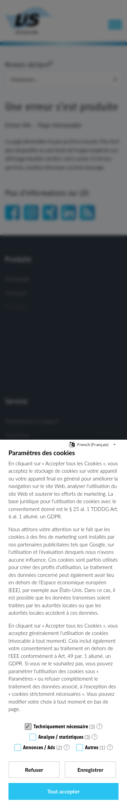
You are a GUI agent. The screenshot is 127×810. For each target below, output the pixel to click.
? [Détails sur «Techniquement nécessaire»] (99, 726)
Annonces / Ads (39, 747)
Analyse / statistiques (60, 737)
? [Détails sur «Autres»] (110, 747)
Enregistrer (90, 769)
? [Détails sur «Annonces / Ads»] (66, 747)
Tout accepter (63, 791)
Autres (91, 747)
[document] (63, 584)
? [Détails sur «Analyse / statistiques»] (95, 736)
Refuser (34, 769)
